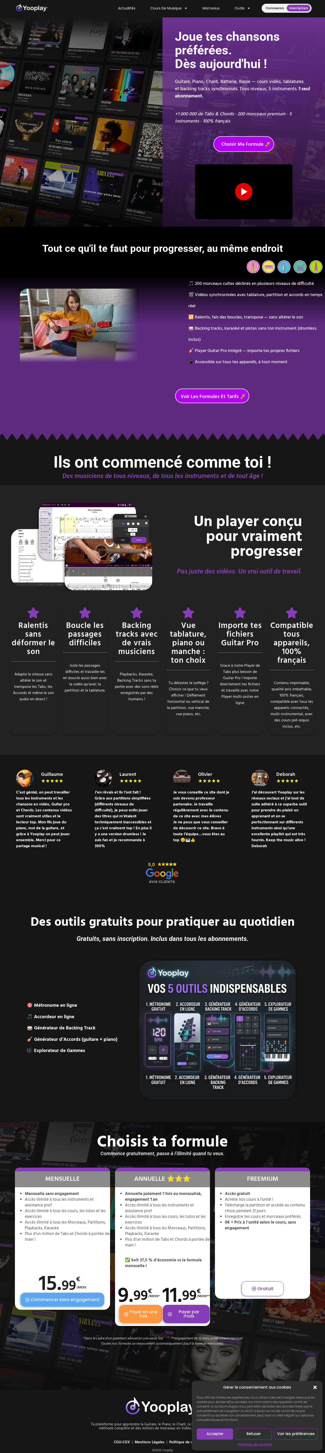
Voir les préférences (296, 1433)
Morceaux (211, 8)
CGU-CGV (122, 1442)
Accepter (215, 1433)
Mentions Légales (149, 1442)
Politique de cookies (255, 1444)
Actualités (126, 8)
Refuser (253, 1433)
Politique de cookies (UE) (190, 1442)
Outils (242, 8)
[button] (315, 1387)
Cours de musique (169, 8)
